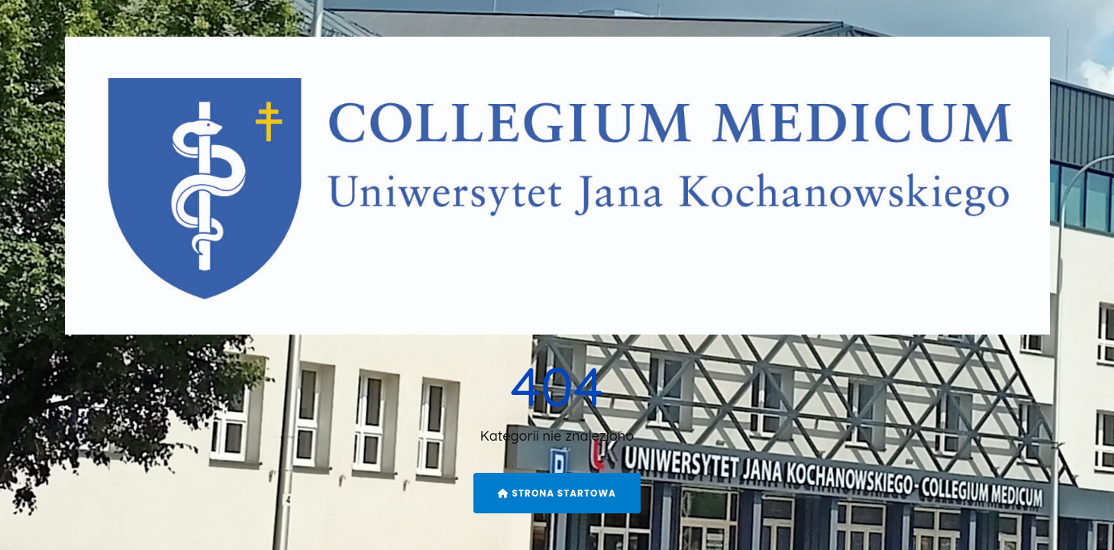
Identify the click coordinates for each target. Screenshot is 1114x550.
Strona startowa (557, 493)
